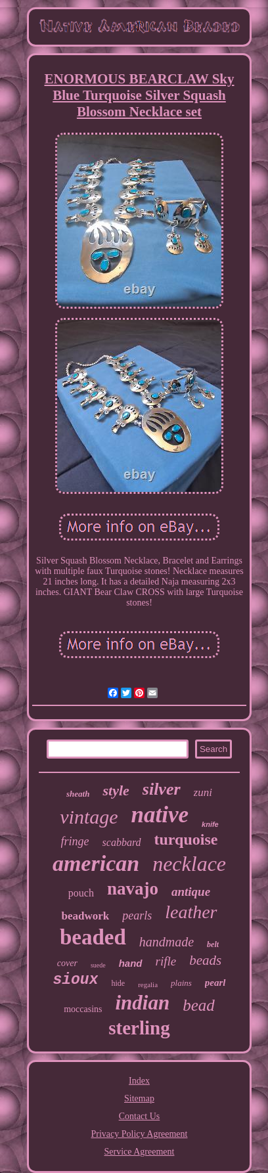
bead (199, 1005)
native (160, 815)
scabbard (121, 842)
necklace (189, 863)
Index (139, 1081)
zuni (203, 792)
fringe (75, 841)
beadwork (85, 916)
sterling (138, 1027)
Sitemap (139, 1098)
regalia (148, 984)
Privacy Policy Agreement (139, 1134)
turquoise (186, 839)
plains (181, 983)
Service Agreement (139, 1152)
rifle (166, 961)
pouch (81, 892)
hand (131, 963)
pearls (137, 915)
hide (118, 983)
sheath (77, 794)
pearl (215, 982)
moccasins (83, 1009)
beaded (93, 937)
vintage (89, 817)
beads (205, 960)
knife (210, 824)
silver (162, 789)
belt (213, 944)
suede (98, 965)
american (96, 863)
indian (142, 1002)
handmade (166, 942)
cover (67, 963)
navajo (132, 888)
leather (191, 912)
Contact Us (139, 1116)
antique (190, 891)
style (115, 790)
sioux (75, 979)
